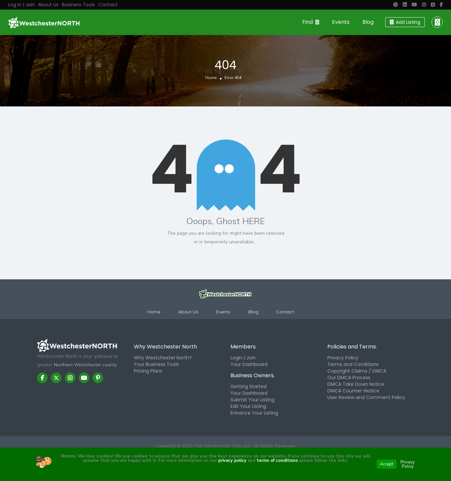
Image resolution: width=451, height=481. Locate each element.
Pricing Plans (148, 371)
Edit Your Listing (248, 406)
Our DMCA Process (348, 377)
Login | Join (243, 357)
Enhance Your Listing (254, 413)
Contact (108, 4)
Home (211, 78)
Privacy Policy (342, 357)
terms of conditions (276, 460)
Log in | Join (21, 4)
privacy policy (232, 460)
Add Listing (405, 22)
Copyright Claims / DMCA (356, 371)
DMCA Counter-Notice (353, 390)
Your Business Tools (156, 364)
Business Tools (78, 4)
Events (340, 22)
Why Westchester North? (163, 357)
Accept (386, 464)
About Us (48, 4)
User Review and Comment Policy (366, 397)
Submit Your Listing (252, 399)
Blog (368, 22)
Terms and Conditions (353, 364)
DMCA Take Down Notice (355, 384)
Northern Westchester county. (85, 365)
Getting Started (248, 386)
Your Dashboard (248, 364)
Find (307, 22)
